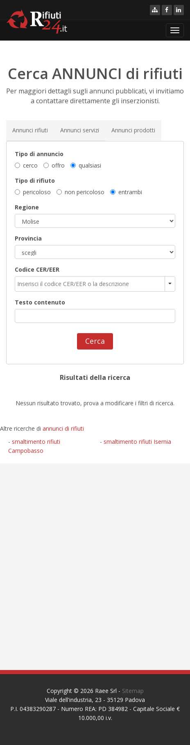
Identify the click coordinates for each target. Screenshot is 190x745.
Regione (27, 207)
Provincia (28, 238)
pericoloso (33, 192)
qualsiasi (85, 165)
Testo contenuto (40, 302)
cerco (26, 165)
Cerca (95, 341)
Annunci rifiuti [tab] (30, 130)
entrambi (126, 192)
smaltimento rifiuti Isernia (137, 441)
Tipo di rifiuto (35, 180)
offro (54, 165)
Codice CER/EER (37, 269)
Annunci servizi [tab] (79, 130)
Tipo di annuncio (39, 153)
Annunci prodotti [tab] (133, 130)
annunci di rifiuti (63, 428)
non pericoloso (80, 192)
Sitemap (133, 691)
